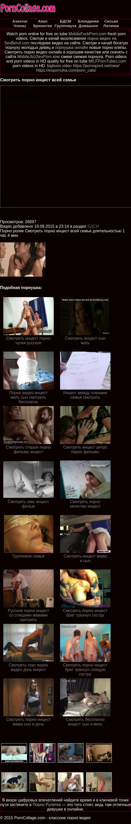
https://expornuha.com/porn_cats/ (66, 70)
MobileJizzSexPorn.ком (38, 56)
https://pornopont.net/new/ (96, 66)
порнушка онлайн (71, 47)
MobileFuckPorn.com (88, 34)
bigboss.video (59, 66)
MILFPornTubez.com (107, 61)
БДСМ (93, 226)
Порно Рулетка (47, 804)
